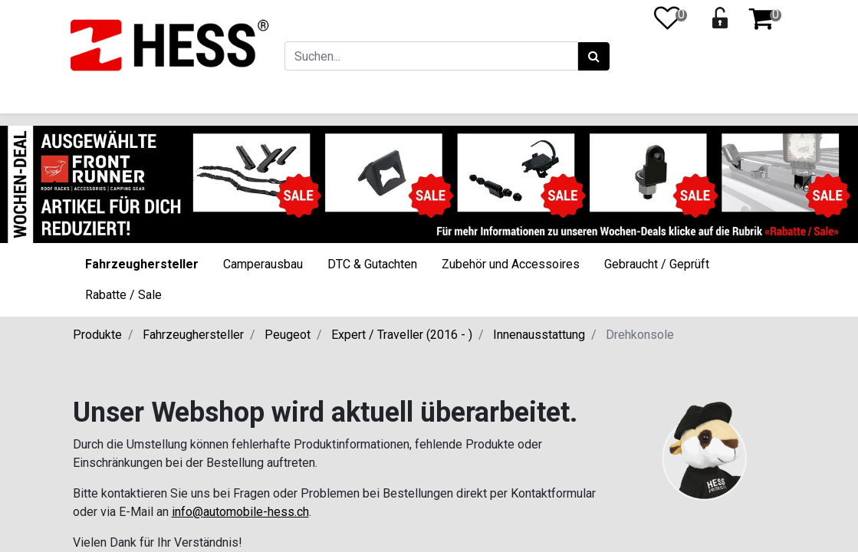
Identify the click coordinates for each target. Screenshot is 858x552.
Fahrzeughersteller (142, 264)
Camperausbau (263, 264)
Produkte (97, 334)
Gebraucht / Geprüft (656, 264)
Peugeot (288, 334)
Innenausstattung (539, 334)
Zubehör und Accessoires (511, 264)
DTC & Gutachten (372, 264)
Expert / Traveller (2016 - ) (401, 334)
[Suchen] (591, 56)
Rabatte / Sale (123, 295)
